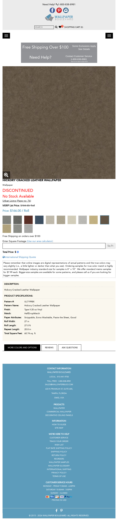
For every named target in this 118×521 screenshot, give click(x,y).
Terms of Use (59, 476)
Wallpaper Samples (59, 462)
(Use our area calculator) (40, 241)
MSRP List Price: (11, 205)
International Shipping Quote (19, 257)
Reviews (49, 347)
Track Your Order (59, 441)
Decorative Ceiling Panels (59, 415)
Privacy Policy (59, 473)
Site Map (59, 428)
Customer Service (59, 438)
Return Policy (59, 455)
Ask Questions (70, 347)
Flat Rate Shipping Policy (59, 448)
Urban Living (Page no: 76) (17, 200)
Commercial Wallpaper (59, 412)
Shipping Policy (59, 452)
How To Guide (59, 424)
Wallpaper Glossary (59, 466)
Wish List (59, 445)
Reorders (59, 459)
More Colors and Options (22, 347)
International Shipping (59, 469)
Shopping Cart (73, 27)
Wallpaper (59, 408)
